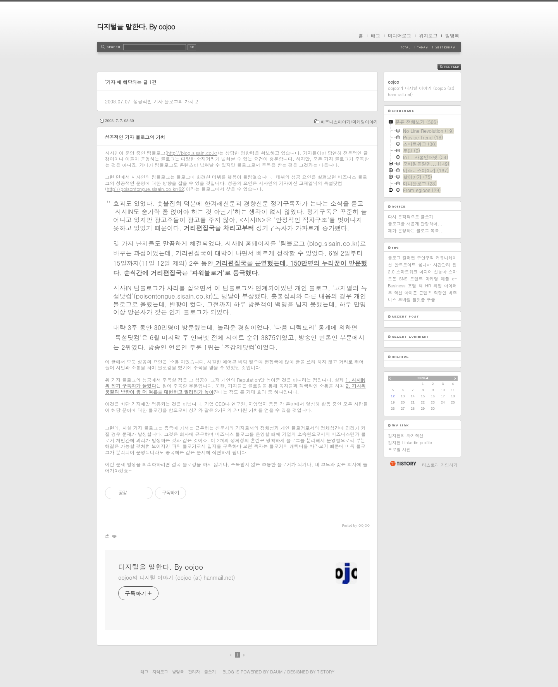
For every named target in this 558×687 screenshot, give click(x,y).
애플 (445, 279)
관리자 (194, 672)
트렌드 (416, 279)
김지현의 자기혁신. (406, 435)
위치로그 (428, 35)
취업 (437, 286)
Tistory (325, 672)
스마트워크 (406, 272)
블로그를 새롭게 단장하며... (415, 224)
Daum (276, 672)
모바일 (404, 299)
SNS (403, 279)
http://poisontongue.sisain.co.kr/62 (145, 188)
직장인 (440, 292)
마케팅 (431, 279)
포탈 (412, 286)
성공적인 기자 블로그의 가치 (163, 101)
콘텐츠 (425, 292)
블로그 (394, 258)
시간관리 (441, 265)
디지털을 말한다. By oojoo (136, 26)
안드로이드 (405, 265)
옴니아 (424, 265)
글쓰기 (209, 672)
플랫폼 (418, 299)
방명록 (452, 35)
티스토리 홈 (403, 463)
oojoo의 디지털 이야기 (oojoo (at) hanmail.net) (176, 577)
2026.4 (422, 378)
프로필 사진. (400, 449)
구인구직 (425, 258)
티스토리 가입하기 (440, 465)
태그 (375, 35)
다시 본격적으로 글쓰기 (410, 217)
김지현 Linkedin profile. (411, 442)
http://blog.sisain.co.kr (192, 152)
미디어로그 (399, 35)
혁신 (398, 292)
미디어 (425, 272)
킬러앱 (408, 258)
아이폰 (411, 292)
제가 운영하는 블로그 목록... (416, 231)
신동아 (440, 272)
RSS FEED (455, 67)
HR (428, 286)
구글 (431, 299)
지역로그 (160, 672)
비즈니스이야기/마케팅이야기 (349, 122)
